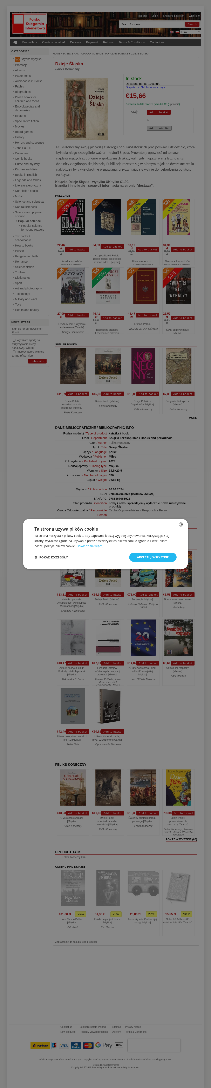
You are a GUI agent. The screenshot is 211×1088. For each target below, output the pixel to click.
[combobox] (181, 524)
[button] (51, 557)
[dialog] (105, 544)
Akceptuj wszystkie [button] (153, 557)
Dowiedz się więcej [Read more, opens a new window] (89, 546)
